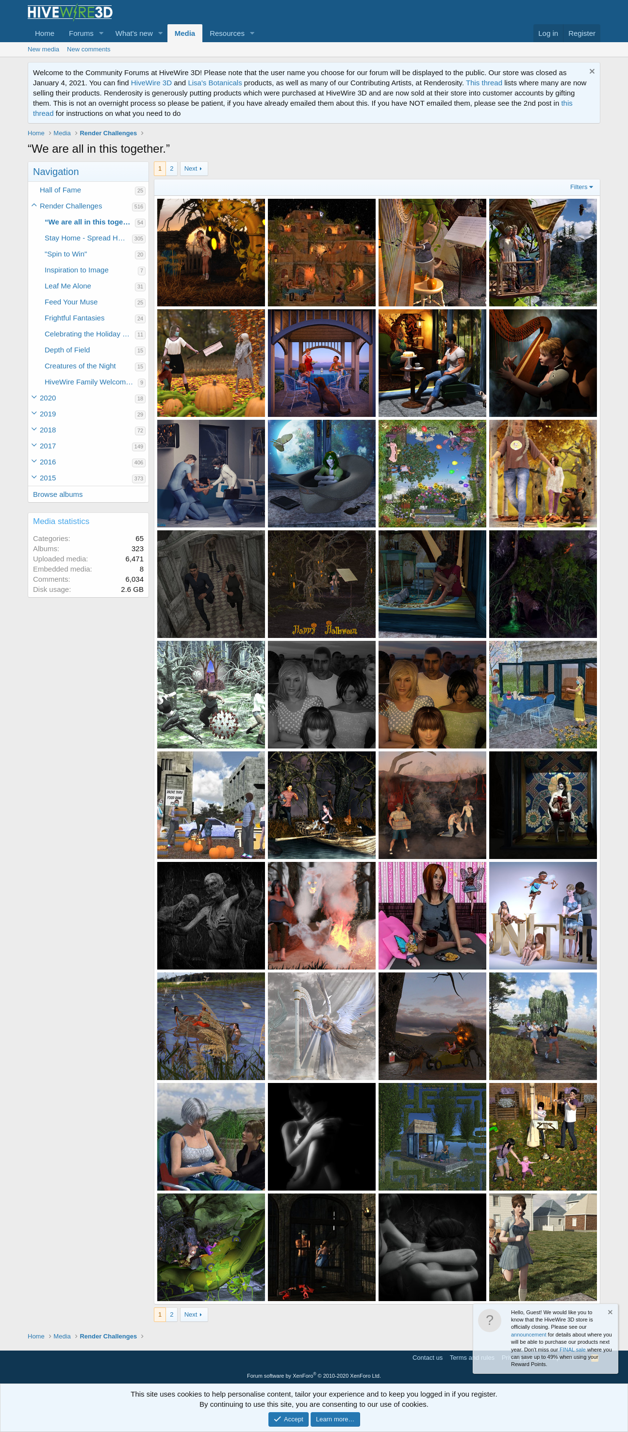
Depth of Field (67, 350)
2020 (48, 398)
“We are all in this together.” (90, 222)
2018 (48, 430)
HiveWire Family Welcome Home (91, 382)
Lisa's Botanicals (215, 83)
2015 (48, 478)
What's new (134, 33)
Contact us (428, 1357)
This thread (484, 83)
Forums (81, 33)
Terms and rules (472, 1357)
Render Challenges (71, 206)
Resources (227, 33)
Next (191, 168)
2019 (48, 414)
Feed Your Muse (71, 302)
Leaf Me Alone (68, 286)
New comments (89, 49)
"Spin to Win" (66, 254)
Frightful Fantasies (74, 318)
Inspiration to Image (77, 270)
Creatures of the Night (80, 366)
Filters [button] (578, 187)
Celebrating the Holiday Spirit (90, 334)
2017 (48, 446)
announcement (528, 1334)
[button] (101, 33)
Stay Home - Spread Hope (87, 238)
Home (44, 33)
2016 (48, 462)
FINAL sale (573, 1349)
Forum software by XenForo (314, 1376)
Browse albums (58, 494)
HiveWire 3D (151, 83)
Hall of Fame (60, 190)
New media (43, 49)
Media (185, 33)
